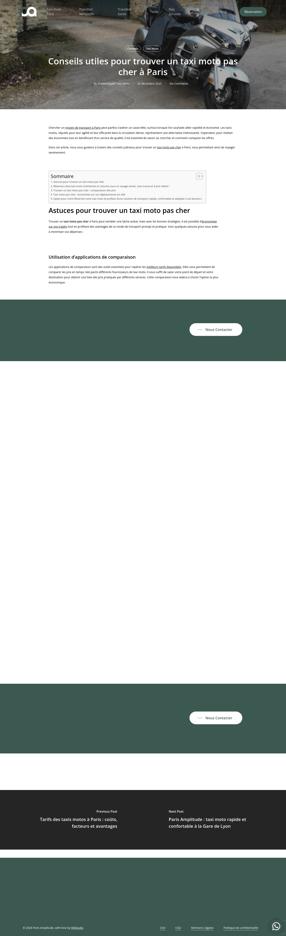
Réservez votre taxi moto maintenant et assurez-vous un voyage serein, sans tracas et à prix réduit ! (111, 186)
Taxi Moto (152, 48)
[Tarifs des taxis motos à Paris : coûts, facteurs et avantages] (71, 820)
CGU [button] (178, 928)
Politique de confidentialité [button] (240, 928)
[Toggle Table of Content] (197, 176)
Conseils (132, 48)
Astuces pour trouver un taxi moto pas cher (78, 182)
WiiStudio (77, 928)
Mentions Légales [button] (202, 928)
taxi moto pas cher (169, 147)
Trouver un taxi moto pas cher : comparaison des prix (84, 190)
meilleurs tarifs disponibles (163, 267)
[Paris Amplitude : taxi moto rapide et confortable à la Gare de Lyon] (214, 820)
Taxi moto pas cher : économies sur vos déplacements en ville (89, 194)
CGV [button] (162, 928)
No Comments (179, 83)
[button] (215, 329)
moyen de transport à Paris (82, 128)
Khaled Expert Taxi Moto (113, 83)
